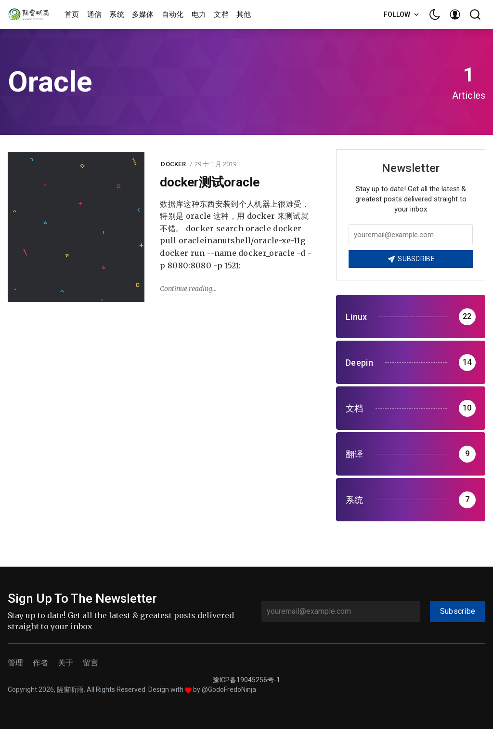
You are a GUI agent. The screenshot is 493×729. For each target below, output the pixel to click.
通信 (94, 14)
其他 (243, 14)
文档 (221, 14)
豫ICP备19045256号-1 (246, 680)
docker (173, 164)
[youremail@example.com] (340, 611)
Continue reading (186, 288)
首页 (72, 14)
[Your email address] (411, 234)
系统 (116, 14)
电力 (199, 14)
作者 (40, 662)
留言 (90, 662)
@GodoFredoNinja (229, 689)
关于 (65, 662)
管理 (15, 662)
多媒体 (143, 14)
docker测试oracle (209, 182)
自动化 (173, 14)
